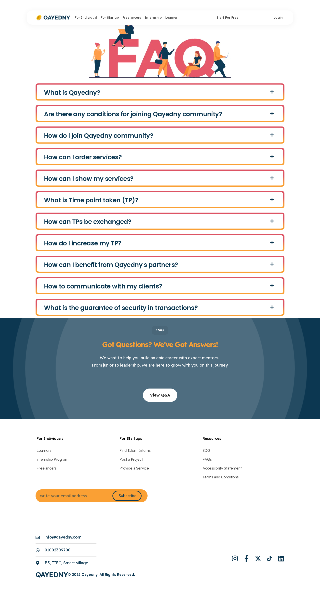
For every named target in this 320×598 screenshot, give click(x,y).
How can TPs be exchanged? (87, 221)
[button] (160, 92)
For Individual (86, 18)
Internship (153, 18)
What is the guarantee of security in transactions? (121, 308)
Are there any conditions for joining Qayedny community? (133, 114)
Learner (171, 18)
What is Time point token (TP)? (91, 200)
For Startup (110, 18)
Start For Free (227, 18)
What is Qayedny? (72, 92)
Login (278, 18)
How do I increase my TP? (82, 243)
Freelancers (131, 18)
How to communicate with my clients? (103, 286)
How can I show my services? (89, 178)
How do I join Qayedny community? (98, 135)
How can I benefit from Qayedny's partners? (111, 265)
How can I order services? (83, 157)
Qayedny (52, 574)
